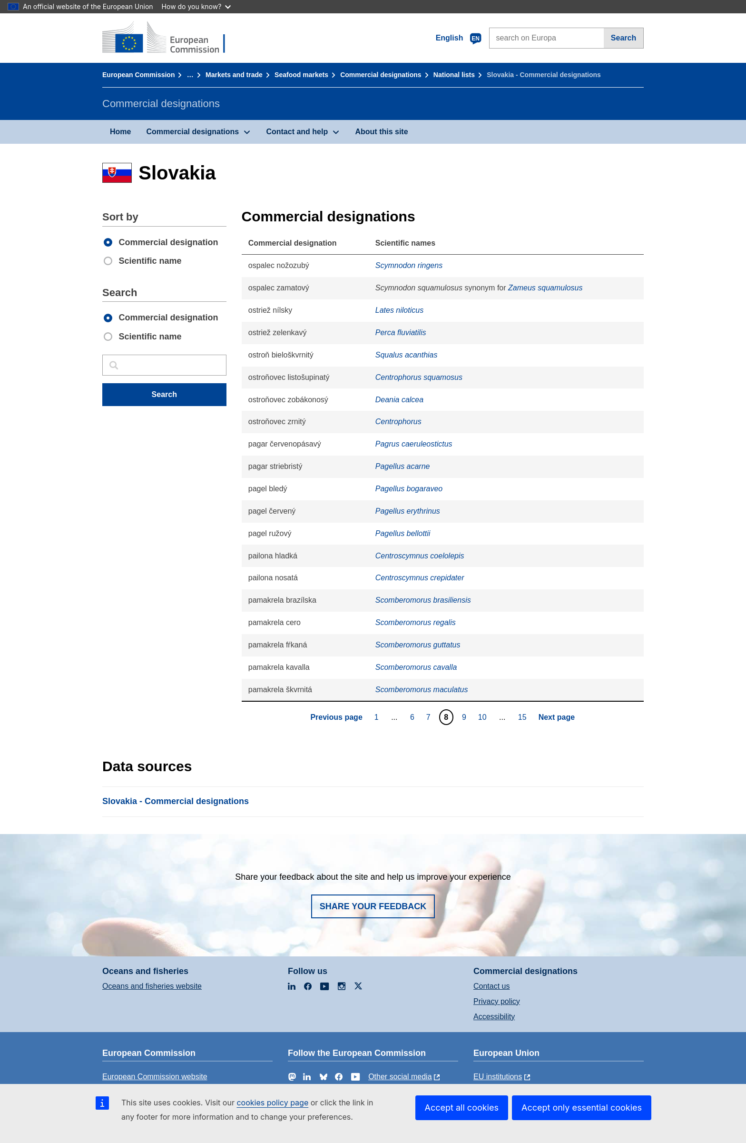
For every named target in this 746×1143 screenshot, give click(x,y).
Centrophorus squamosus (418, 377)
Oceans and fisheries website (152, 986)
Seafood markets (301, 75)
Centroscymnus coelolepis (419, 556)
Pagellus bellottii (403, 533)
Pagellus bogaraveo (408, 489)
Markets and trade (234, 75)
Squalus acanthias (406, 355)
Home (120, 132)
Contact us (491, 986)
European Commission (138, 75)
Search (623, 38)
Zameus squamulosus (545, 288)
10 (483, 717)
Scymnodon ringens (408, 265)
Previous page (336, 717)
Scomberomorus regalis (415, 622)
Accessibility (494, 1017)
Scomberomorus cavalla (416, 667)
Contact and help (297, 132)
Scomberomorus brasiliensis (423, 600)
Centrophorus (398, 421)
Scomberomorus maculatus (421, 690)
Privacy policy (496, 1001)
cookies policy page (272, 1102)
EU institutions (497, 1077)
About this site (381, 132)
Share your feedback (373, 906)
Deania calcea (399, 400)
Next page (557, 717)
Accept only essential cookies (581, 1108)
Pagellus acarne (402, 466)
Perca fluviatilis (400, 332)
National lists (454, 75)
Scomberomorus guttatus (418, 645)
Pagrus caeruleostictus (413, 444)
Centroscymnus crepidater (419, 578)
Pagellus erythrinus (407, 511)
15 (523, 717)
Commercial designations (380, 75)
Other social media (400, 1077)
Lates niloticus (399, 310)
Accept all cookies (462, 1108)
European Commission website (154, 1077)
